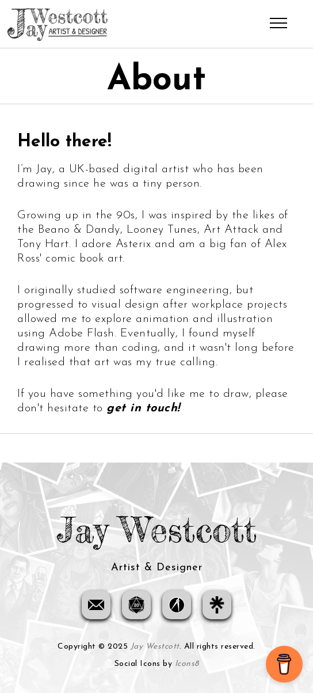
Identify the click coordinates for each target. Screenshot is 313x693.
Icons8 (187, 664)
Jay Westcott (155, 646)
